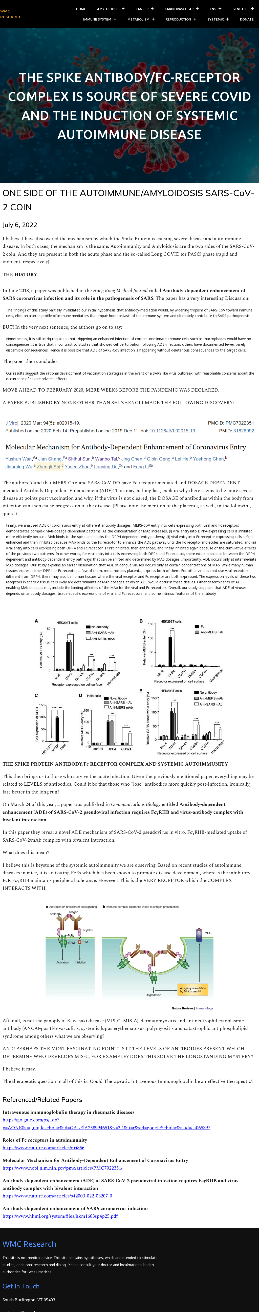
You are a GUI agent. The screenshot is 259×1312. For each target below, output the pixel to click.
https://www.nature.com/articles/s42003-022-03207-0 (57, 1198)
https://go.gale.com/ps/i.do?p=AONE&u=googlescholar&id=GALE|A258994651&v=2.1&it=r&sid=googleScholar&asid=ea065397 (106, 1126)
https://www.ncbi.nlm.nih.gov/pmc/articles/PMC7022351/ (62, 1170)
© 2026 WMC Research (24, 1304)
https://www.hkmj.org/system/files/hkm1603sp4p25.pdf (60, 1219)
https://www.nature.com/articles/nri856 (43, 1150)
